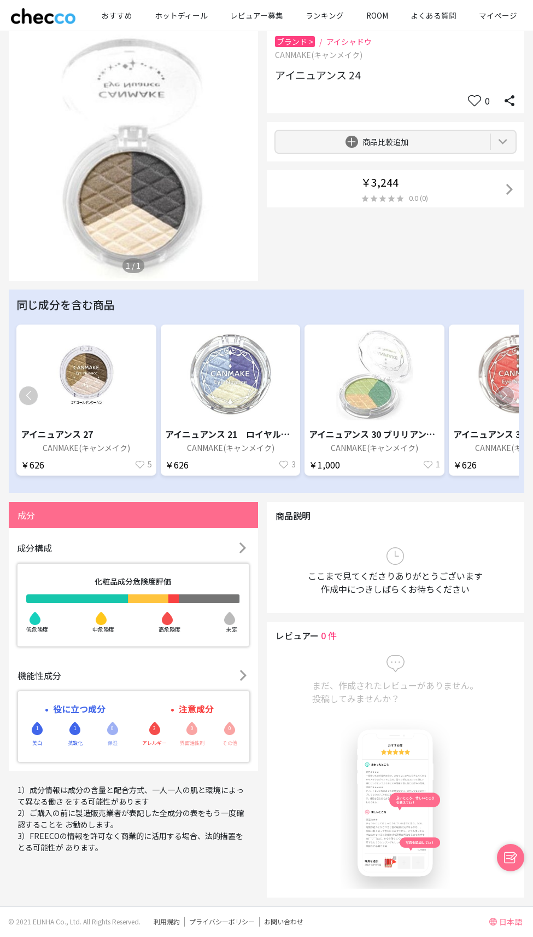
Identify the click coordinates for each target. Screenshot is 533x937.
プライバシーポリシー (222, 921)
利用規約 (167, 921)
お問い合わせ (283, 921)
